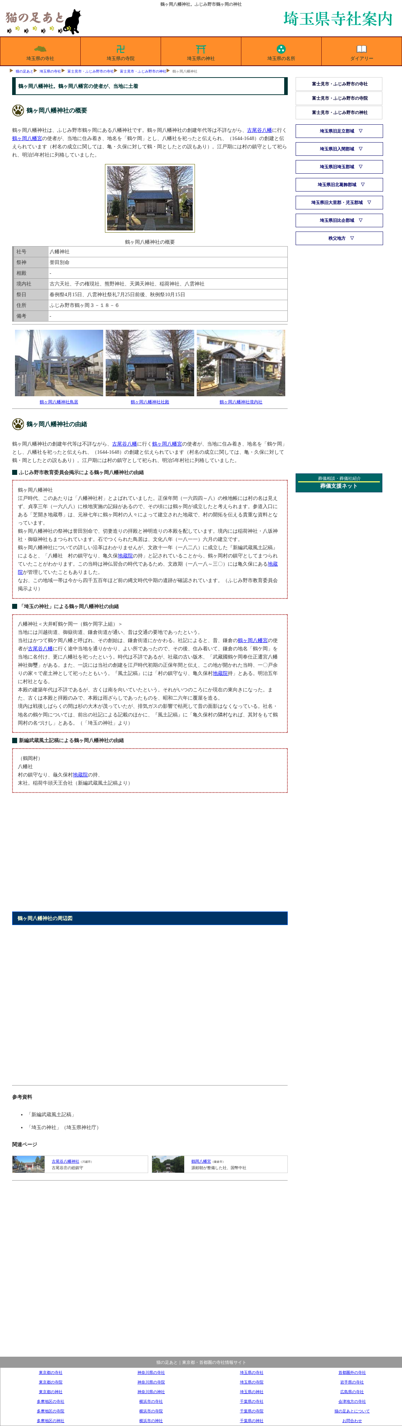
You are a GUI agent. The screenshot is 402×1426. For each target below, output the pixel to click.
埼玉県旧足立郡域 (337, 131)
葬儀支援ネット (339, 486)
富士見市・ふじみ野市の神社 (143, 71)
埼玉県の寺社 (40, 51)
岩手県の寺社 (352, 1382)
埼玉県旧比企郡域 (337, 220)
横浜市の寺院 (151, 1411)
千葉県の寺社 (251, 1401)
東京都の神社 (50, 1392)
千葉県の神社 (251, 1420)
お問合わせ (352, 1420)
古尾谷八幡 (259, 130)
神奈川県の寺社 (151, 1372)
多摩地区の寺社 (50, 1401)
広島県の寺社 (352, 1392)
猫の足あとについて (352, 1411)
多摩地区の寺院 (50, 1411)
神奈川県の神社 (151, 1392)
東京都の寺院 (50, 1382)
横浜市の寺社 (151, 1401)
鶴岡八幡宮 (201, 1161)
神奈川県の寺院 (151, 1382)
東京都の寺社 (50, 1372)
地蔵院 (125, 555)
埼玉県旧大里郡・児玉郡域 (337, 202)
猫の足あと (25, 71)
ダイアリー (361, 51)
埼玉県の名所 (281, 51)
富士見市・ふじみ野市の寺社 (90, 71)
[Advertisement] (149, 856)
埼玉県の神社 (201, 51)
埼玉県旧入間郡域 (337, 148)
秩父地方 (337, 238)
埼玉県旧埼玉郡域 (337, 166)
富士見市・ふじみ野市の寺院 (340, 98)
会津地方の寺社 (352, 1401)
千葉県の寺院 (251, 1411)
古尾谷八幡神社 (65, 1161)
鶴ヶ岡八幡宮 (27, 138)
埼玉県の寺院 (121, 51)
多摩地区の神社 (50, 1420)
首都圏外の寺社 (352, 1372)
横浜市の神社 (151, 1420)
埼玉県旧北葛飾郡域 (337, 184)
